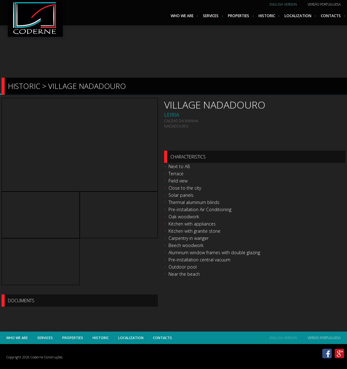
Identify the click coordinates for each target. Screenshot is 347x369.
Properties (238, 15)
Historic (267, 15)
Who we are (182, 15)
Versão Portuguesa (324, 4)
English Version (283, 4)
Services (211, 15)
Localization (297, 15)
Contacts (331, 15)
